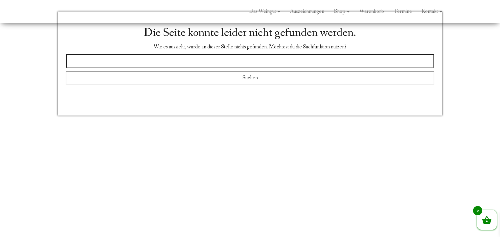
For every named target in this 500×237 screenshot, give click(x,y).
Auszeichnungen (307, 11)
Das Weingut (264, 11)
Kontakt (432, 11)
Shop (342, 11)
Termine (403, 11)
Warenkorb (371, 11)
